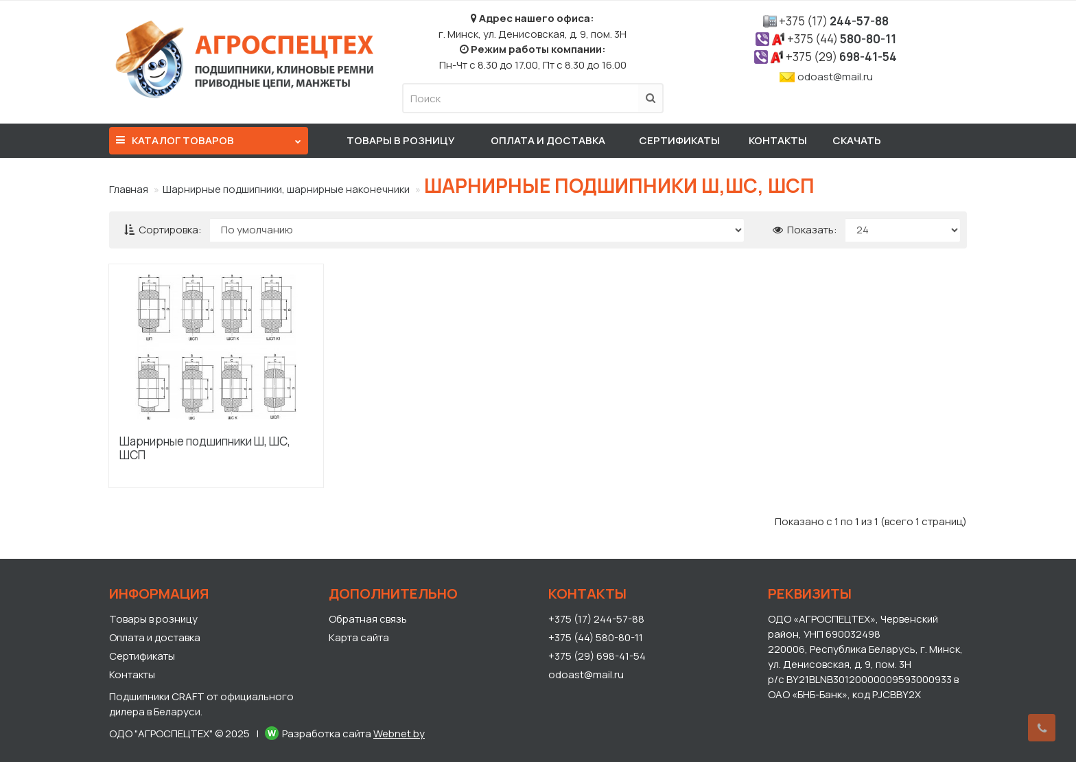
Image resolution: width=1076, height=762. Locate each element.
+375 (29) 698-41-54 (597, 656)
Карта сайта (359, 637)
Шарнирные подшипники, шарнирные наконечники (286, 189)
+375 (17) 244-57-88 (596, 619)
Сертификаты (679, 140)
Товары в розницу (400, 140)
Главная (128, 189)
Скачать (856, 140)
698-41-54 (841, 57)
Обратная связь (368, 619)
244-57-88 (834, 21)
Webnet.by (399, 733)
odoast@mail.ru (835, 76)
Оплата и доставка (548, 140)
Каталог (208, 137)
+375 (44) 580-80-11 (595, 637)
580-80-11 (841, 39)
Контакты (778, 140)
